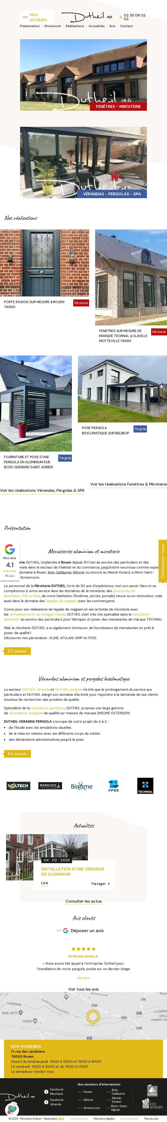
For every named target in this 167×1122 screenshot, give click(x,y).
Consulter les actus (83, 901)
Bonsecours (92, 1108)
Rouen (88, 1092)
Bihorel (88, 1100)
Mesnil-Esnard (117, 1100)
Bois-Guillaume (118, 1091)
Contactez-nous (163, 561)
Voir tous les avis (83, 989)
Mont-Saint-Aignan (119, 1108)
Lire (44, 883)
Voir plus (83, 978)
